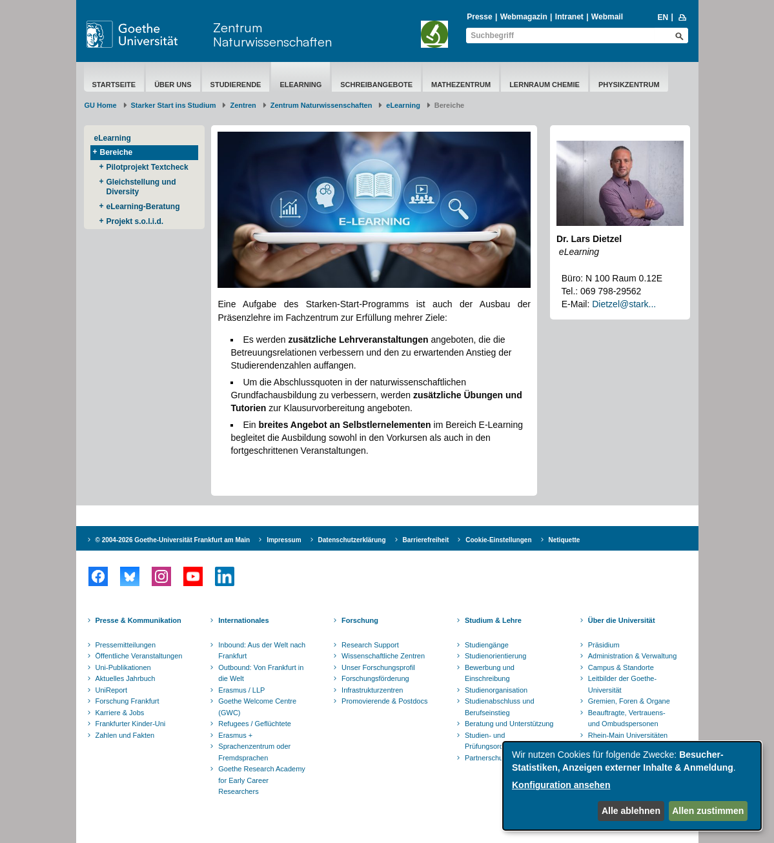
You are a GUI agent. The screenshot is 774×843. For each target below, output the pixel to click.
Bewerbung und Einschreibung (489, 673)
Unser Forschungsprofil (378, 667)
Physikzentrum (629, 84)
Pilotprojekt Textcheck (147, 167)
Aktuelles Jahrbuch (126, 678)
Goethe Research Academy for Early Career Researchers (261, 780)
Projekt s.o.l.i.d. (135, 221)
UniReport (112, 690)
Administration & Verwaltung (632, 656)
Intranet (569, 16)
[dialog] (632, 786)
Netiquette (564, 539)
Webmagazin (523, 16)
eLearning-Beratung (143, 206)
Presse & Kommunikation (138, 620)
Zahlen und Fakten (125, 735)
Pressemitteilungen (126, 645)
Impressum (284, 539)
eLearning (300, 84)
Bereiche (116, 152)
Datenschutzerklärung (352, 539)
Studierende (235, 84)
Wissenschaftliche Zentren (383, 656)
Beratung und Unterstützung (509, 723)
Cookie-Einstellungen (498, 539)
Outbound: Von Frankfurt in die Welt (260, 673)
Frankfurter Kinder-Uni (131, 723)
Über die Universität (621, 620)
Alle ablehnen (631, 811)
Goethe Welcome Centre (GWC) (257, 706)
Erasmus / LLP (241, 690)
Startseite (114, 84)
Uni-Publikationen (123, 667)
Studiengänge (487, 645)
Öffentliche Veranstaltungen (139, 656)
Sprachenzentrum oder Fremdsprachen (254, 752)
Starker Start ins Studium (173, 105)
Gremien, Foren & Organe (629, 701)
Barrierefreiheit (426, 539)
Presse (479, 16)
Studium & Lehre (493, 620)
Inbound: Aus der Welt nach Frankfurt (261, 650)
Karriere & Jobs (120, 712)
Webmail (607, 16)
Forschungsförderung (375, 678)
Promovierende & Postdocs (384, 701)
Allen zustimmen (708, 811)
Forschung (359, 620)
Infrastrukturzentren (372, 690)
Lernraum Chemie (544, 84)
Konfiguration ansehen (561, 785)
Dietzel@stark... (624, 304)
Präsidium (604, 645)
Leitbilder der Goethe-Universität (622, 684)
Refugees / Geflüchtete (254, 723)
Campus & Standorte (621, 667)
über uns (172, 84)
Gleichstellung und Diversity (141, 187)
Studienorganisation (496, 690)
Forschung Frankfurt (127, 701)
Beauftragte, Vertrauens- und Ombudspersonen (627, 718)
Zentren (243, 105)
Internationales (243, 620)
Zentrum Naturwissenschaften (272, 34)
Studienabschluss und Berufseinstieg (500, 706)
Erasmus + (235, 735)
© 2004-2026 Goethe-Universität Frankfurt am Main (173, 539)
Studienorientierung (495, 656)
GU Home (101, 105)
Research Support (370, 645)
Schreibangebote (376, 84)
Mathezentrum (461, 84)
